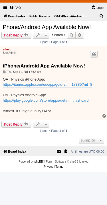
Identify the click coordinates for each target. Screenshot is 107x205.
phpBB (39, 161)
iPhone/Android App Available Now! (46, 27)
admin (7, 49)
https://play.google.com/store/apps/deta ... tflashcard (45, 100)
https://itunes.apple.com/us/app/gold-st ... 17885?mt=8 (47, 84)
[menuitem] (15, 7)
